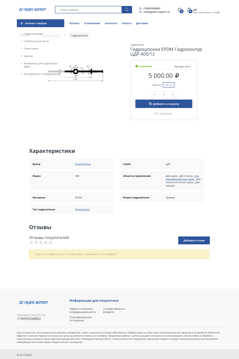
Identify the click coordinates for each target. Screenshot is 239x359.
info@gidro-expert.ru (156, 11)
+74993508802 (151, 8)
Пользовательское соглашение (81, 319)
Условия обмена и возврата (114, 310)
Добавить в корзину (164, 103)
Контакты (111, 23)
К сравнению (165, 113)
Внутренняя (82, 209)
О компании (92, 23)
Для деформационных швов (182, 177)
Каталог (75, 23)
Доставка (142, 23)
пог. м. (168, 84)
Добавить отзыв (194, 240)
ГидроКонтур (83, 164)
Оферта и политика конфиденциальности (83, 310)
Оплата (127, 23)
